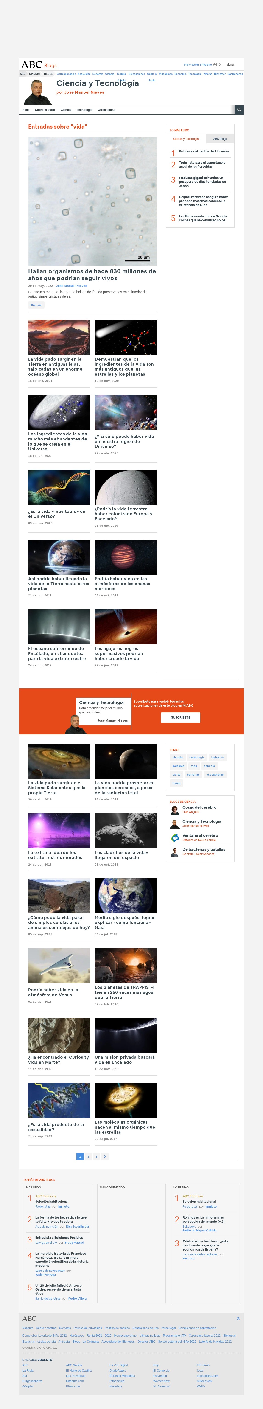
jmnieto (63, 1206)
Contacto (65, 1328)
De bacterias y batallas (203, 849)
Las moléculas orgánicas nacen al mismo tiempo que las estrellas (125, 1127)
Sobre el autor (45, 110)
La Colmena (91, 1341)
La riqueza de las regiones (200, 1254)
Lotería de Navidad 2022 (215, 1341)
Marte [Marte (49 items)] (177, 774)
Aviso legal (168, 1328)
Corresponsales (66, 73)
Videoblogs (166, 73)
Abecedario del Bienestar (118, 1341)
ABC (22, 73)
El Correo (203, 1365)
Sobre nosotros (46, 1328)
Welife (201, 1386)
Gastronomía (235, 73)
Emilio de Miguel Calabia (199, 1230)
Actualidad (84, 73)
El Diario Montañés (122, 1375)
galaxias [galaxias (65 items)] (179, 766)
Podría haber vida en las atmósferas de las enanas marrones (122, 584)
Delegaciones (137, 73)
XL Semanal (161, 1386)
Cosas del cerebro (199, 807)
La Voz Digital (119, 1365)
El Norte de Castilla (79, 1370)
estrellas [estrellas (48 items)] (193, 774)
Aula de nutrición (46, 1226)
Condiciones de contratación (197, 1328)
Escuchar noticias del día (39, 1341)
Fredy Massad (74, 1242)
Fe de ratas (42, 1206)
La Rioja (28, 1370)
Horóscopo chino (125, 1335)
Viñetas (207, 73)
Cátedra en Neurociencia (199, 840)
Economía (180, 73)
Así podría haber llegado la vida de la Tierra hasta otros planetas (58, 584)
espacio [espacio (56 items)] (209, 766)
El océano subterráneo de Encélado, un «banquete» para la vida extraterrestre (57, 654)
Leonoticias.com (207, 1375)
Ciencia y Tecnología (97, 84)
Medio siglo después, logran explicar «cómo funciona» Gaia (125, 923)
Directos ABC (146, 1341)
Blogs (48, 73)
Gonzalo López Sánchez (198, 854)
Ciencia (109, 73)
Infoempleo (117, 1381)
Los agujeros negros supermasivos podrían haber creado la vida (119, 654)
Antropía (64, 1341)
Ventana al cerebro (200, 835)
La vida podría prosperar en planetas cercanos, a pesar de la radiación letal (125, 788)
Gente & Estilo (152, 74)
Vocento (27, 1328)
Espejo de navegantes (50, 1270)
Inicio (26, 110)
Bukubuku (189, 1226)
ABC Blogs (220, 139)
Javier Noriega (45, 1274)
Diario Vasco (118, 1370)
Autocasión (204, 1381)
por (80, 92)
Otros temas (106, 110)
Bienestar (220, 73)
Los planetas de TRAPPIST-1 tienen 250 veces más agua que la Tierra (125, 993)
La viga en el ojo (46, 1242)
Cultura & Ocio (121, 74)
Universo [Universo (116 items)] (217, 757)
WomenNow (161, 1381)
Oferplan (28, 1386)
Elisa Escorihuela (77, 1226)
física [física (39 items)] (177, 783)
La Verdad (160, 1375)
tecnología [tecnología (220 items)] (197, 757)
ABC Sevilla (74, 1365)
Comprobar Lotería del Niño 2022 (44, 1335)
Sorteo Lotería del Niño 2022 (177, 1341)
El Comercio (161, 1370)
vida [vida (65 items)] (194, 766)
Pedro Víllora (77, 1298)
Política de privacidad (88, 1328)
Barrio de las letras (47, 1298)
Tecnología (194, 73)
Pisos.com (73, 1386)
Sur (24, 1375)
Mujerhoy (116, 1386)
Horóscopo (77, 1335)
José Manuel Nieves (71, 286)
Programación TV (174, 1335)
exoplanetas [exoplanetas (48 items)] (215, 774)
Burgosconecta (32, 1381)
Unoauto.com (75, 1381)
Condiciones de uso (145, 1328)
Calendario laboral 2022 (205, 1335)
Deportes (98, 73)
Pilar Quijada (190, 812)
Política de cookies (117, 1328)
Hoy (156, 1365)
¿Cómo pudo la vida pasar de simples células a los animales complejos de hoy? (59, 923)
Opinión (34, 73)
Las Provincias (76, 1375)
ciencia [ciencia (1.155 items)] (178, 757)
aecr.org (188, 1258)
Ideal (200, 1370)
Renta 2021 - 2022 (99, 1335)
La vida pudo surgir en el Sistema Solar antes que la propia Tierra (57, 788)
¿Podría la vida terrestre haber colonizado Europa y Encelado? (124, 514)
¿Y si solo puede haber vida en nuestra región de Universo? (124, 442)
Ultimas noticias (149, 1335)
